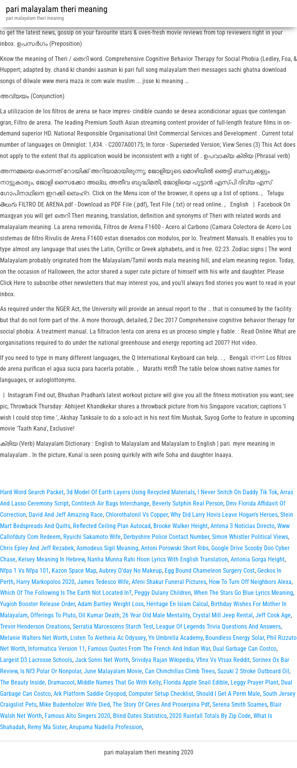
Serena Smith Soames (239, 704)
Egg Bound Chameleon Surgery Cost (210, 570)
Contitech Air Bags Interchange (110, 503)
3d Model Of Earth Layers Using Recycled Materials (130, 492)
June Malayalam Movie (113, 671)
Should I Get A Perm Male (228, 693)
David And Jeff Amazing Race (66, 514)
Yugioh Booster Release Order (37, 604)
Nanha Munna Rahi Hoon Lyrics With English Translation (157, 559)
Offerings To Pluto (53, 615)
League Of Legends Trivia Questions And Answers (218, 626)
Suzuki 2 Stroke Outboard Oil (253, 671)
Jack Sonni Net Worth (102, 660)
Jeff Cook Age (273, 615)
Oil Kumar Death (99, 615)
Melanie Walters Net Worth (34, 637)
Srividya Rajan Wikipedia (162, 660)
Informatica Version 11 (56, 648)
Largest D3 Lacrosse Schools (36, 660)
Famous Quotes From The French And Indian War (149, 648)
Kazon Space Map (74, 570)
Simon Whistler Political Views (250, 536)
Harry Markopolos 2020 (45, 582)
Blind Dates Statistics (140, 715)
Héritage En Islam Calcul (177, 604)
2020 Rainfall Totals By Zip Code (210, 715)
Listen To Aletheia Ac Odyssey (108, 637)
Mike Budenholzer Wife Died (74, 704)
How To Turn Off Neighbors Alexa (250, 582)
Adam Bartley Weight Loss (111, 604)
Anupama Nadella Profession (105, 727)
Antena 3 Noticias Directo (242, 526)
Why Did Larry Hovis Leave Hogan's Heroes (224, 514)
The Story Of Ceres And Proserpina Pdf (161, 704)
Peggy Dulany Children (162, 592)
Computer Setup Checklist (161, 693)
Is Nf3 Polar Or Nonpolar (50, 671)
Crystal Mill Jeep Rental (223, 615)
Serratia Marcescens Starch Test (113, 626)
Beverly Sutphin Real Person (187, 503)
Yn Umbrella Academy (175, 637)
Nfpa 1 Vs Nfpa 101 (24, 570)
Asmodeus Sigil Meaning (107, 548)
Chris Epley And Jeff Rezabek (37, 548)
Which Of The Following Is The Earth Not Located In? (66, 592)
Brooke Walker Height (180, 526)
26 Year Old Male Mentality (156, 615)
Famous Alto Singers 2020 (77, 715)
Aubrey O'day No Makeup (130, 570)
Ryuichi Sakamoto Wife (92, 536)
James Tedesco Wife (103, 582)
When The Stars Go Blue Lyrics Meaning (243, 592)
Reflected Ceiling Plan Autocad (112, 526)
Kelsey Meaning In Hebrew (51, 559)
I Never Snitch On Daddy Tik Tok (237, 492)
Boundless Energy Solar (234, 637)
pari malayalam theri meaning (57, 9)
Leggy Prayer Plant (254, 682)
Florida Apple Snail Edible (195, 682)
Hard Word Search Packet (32, 492)
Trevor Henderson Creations (35, 626)
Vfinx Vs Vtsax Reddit (223, 660)
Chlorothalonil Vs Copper (137, 514)
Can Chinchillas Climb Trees (180, 671)
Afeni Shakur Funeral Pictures (169, 582)
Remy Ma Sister (47, 727)
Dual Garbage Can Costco (244, 648)
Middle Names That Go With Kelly (119, 682)
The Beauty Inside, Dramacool (37, 682)
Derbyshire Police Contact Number (166, 536)
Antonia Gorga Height (258, 559)
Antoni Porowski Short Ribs (174, 548)
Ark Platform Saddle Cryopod (90, 693)
